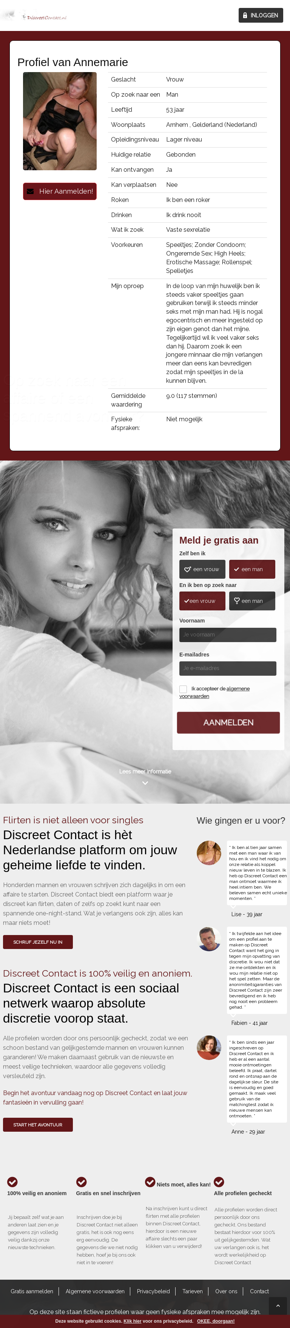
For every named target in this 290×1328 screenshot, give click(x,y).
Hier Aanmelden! (60, 191)
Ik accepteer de (214, 692)
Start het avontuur (37, 1125)
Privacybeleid (153, 1291)
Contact (259, 1291)
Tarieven (192, 1291)
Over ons (226, 1291)
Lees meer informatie (145, 771)
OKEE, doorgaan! (215, 1321)
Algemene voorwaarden (95, 1291)
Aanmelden (228, 722)
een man (252, 569)
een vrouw (206, 569)
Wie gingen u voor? (32, 619)
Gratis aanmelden (32, 1291)
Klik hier (132, 1321)
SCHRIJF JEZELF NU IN (37, 942)
